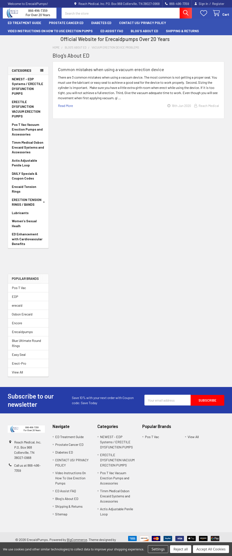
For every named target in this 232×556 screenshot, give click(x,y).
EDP (15, 300)
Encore (17, 326)
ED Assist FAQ (111, 35)
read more (65, 109)
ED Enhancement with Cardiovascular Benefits (27, 242)
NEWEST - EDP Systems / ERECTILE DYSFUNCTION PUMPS (27, 90)
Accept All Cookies (211, 549)
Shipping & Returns (182, 35)
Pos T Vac (19, 291)
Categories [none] (21, 74)
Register (218, 4)
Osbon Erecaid (22, 318)
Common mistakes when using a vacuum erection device (111, 73)
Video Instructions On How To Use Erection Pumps (50, 35)
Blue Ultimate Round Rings (26, 346)
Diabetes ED (101, 26)
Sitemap (61, 518)
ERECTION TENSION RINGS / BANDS (28, 205)
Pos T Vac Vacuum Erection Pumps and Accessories (27, 133)
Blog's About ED (144, 35)
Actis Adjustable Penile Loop (24, 166)
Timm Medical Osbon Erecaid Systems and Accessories (28, 151)
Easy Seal (19, 358)
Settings (158, 549)
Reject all (180, 549)
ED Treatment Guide (24, 26)
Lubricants (20, 216)
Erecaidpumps (22, 335)
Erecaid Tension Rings (24, 192)
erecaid (17, 309)
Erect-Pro (19, 367)
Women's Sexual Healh (24, 227)
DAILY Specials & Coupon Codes (24, 179)
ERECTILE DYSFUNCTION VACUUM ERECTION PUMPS (26, 113)
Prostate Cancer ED (66, 26)
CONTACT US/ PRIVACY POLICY (142, 26)
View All (17, 376)
